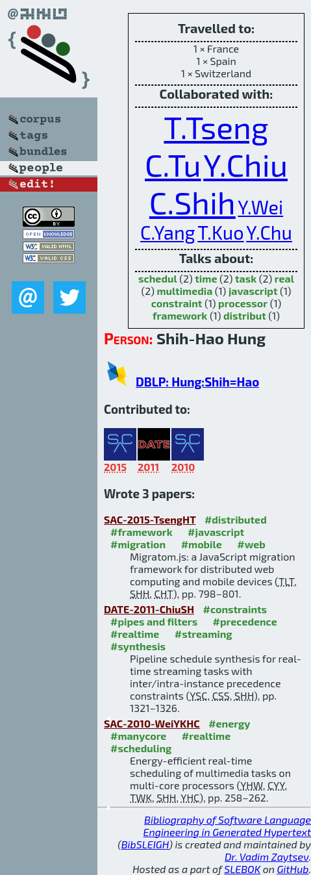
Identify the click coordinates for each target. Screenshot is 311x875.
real (284, 278)
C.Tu (173, 164)
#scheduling (140, 748)
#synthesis (138, 646)
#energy (229, 723)
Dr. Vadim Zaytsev (266, 856)
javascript (253, 291)
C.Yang (167, 232)
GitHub (293, 869)
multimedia (184, 291)
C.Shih (192, 202)
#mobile (201, 544)
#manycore (138, 735)
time (206, 278)
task (245, 278)
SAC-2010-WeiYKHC (152, 723)
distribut (244, 315)
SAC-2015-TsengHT (149, 519)
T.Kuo (220, 232)
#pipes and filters (153, 621)
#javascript (216, 532)
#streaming (203, 634)
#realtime (134, 634)
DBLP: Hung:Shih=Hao (197, 381)
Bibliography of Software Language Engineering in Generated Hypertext (227, 825)
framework (180, 315)
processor (242, 303)
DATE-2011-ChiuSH (149, 609)
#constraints (235, 609)
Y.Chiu (245, 164)
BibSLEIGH (145, 844)
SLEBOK (242, 869)
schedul (157, 278)
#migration (138, 544)
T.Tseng (216, 127)
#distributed (236, 519)
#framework (141, 532)
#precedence (245, 621)
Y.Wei (260, 207)
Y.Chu (269, 232)
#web (251, 544)
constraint (177, 303)
